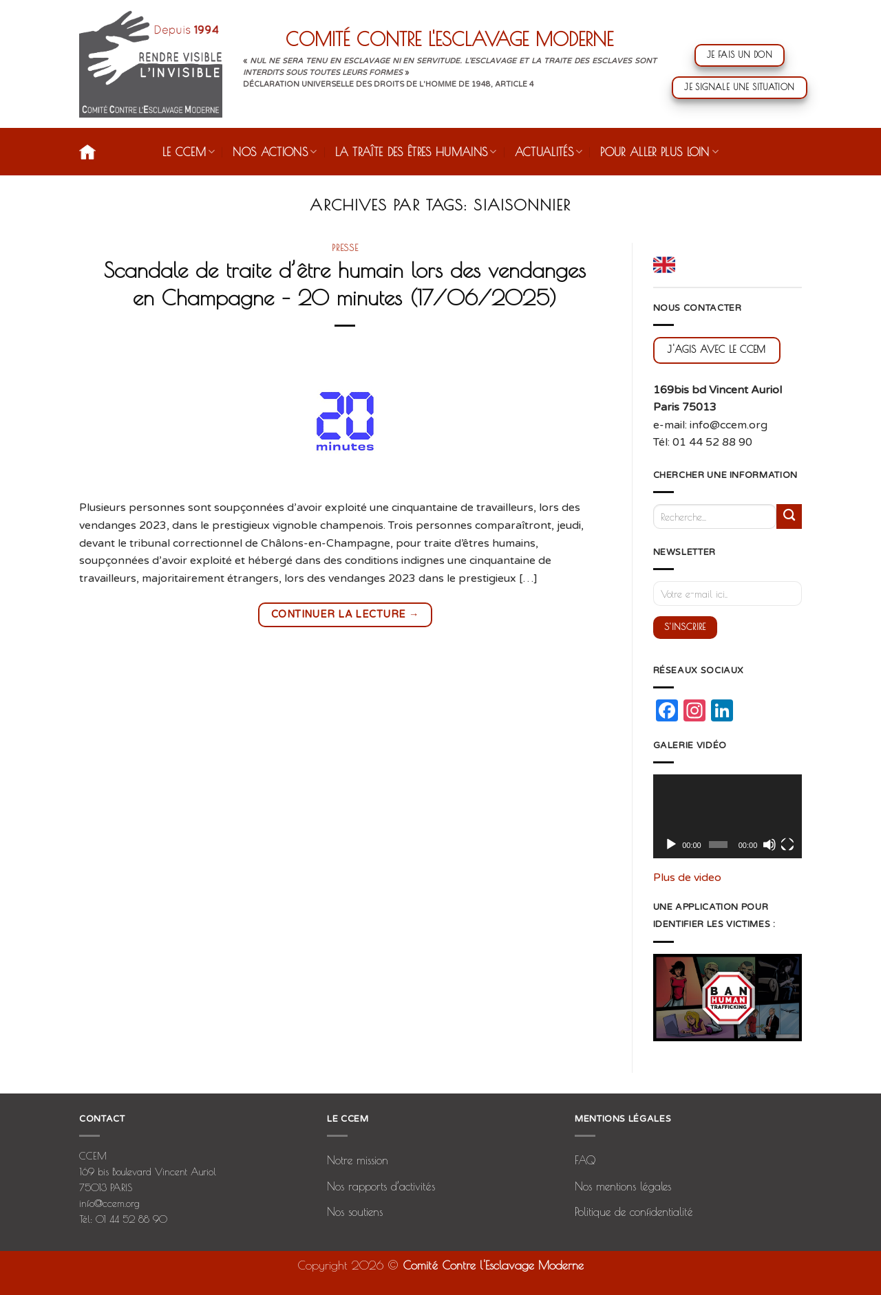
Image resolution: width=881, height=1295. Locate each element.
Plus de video (687, 877)
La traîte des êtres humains (416, 151)
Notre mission (357, 1160)
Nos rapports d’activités (381, 1186)
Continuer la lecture (345, 614)
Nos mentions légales (623, 1186)
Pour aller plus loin (659, 151)
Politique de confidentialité (634, 1212)
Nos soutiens (355, 1212)
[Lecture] (671, 844)
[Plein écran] (787, 844)
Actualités (549, 151)
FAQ (585, 1160)
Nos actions (275, 151)
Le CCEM (188, 151)
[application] (728, 816)
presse (345, 247)
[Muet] (769, 844)
